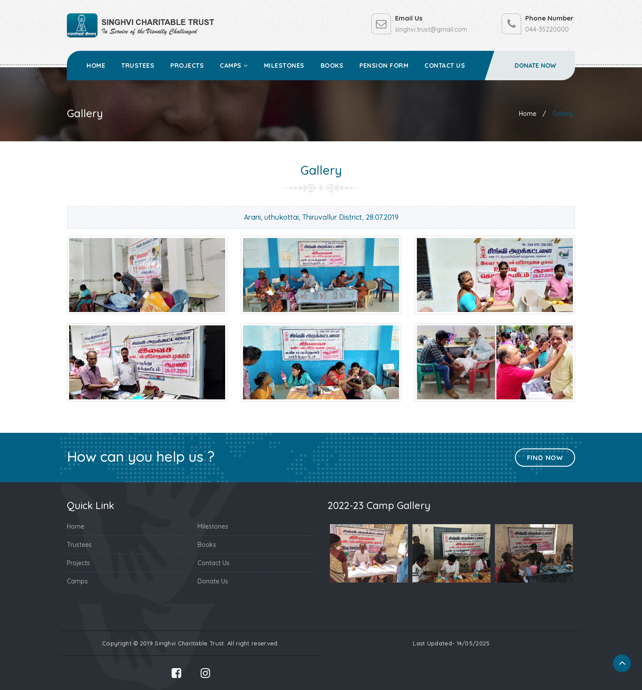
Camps (234, 66)
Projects (187, 66)
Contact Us (444, 66)
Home (95, 66)
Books (332, 66)
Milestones (284, 66)
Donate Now (535, 66)
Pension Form (383, 66)
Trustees (137, 66)
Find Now (545, 457)
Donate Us (213, 581)
